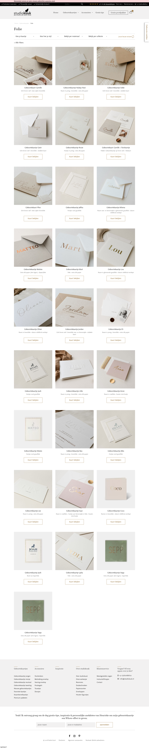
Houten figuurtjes (82, 695)
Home (55, 12)
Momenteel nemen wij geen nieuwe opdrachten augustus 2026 (34, 1)
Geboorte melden (147, 32)
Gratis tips (100, 12)
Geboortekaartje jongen (22, 676)
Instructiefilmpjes (103, 679)
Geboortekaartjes (70, 12)
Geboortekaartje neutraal (22, 682)
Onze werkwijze (81, 679)
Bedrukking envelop (41, 679)
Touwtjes (38, 688)
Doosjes (37, 692)
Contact (99, 682)
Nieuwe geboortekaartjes (22, 688)
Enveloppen (80, 692)
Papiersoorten (81, 688)
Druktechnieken (81, 685)
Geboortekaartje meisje (22, 679)
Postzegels (38, 685)
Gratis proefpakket (118, 12)
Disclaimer (62, 740)
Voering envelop (40, 682)
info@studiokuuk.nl (127, 679)
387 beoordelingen (109, 4)
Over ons (119, 4)
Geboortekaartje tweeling (22, 685)
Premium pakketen (20, 698)
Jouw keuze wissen (125, 37)
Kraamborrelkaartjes (21, 695)
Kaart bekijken (33, 97)
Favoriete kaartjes (20, 692)
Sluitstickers (39, 676)
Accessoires (86, 12)
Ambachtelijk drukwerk (42, 4)
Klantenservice (128, 4)
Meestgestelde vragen (104, 676)
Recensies (79, 682)
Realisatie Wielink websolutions (95, 740)
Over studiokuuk (82, 676)
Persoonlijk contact (26, 4)
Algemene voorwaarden (75, 740)
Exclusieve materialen (10, 4)
